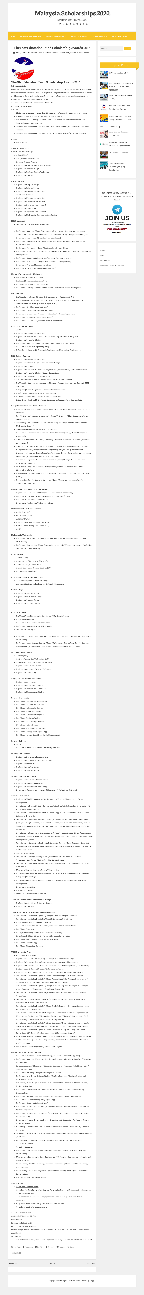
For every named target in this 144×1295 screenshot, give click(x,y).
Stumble (60, 1252)
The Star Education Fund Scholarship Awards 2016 (52, 50)
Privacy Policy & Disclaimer (112, 266)
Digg (71, 1252)
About (102, 255)
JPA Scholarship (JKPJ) (119, 73)
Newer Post (13, 1268)
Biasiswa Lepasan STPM (60, 58)
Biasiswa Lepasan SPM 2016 (41, 58)
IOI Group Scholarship (118, 153)
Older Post (91, 1268)
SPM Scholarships (100, 36)
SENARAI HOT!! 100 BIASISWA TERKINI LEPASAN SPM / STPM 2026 (121, 86)
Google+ (50, 1252)
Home (13, 36)
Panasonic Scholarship (110, 126)
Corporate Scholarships (56, 36)
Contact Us (105, 260)
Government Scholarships (30, 36)
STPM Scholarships (119, 36)
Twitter (39, 1252)
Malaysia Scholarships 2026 (72, 12)
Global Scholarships (79, 36)
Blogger (92, 1285)
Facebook (28, 1252)
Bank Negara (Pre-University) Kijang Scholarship (117, 166)
